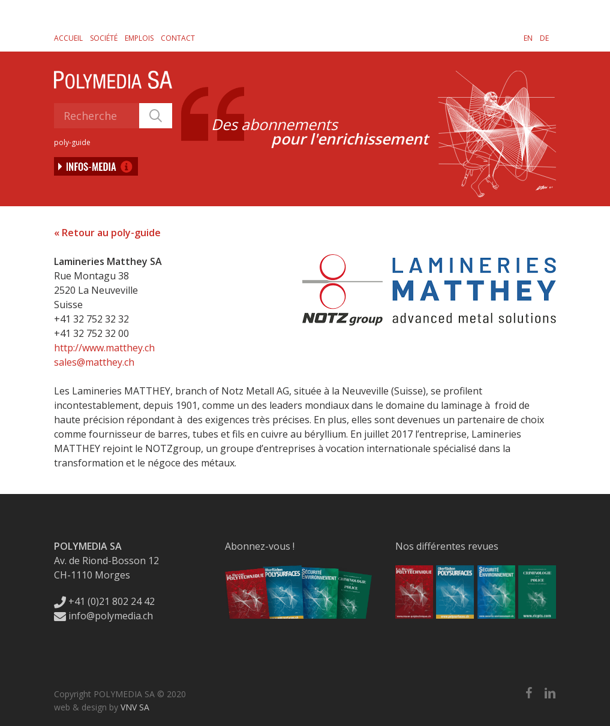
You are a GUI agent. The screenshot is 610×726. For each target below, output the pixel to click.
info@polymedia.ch (103, 615)
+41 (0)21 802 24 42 (104, 601)
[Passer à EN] (528, 38)
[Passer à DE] (544, 38)
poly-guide (72, 142)
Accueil (68, 38)
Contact (178, 38)
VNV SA (135, 707)
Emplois (139, 38)
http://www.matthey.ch (104, 347)
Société (104, 38)
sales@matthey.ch (94, 362)
